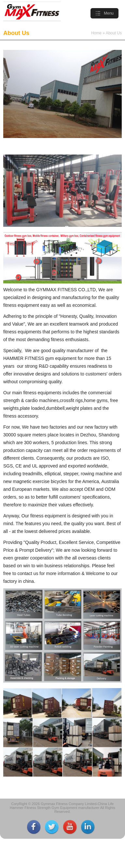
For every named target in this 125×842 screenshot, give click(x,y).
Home (96, 33)
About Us (114, 33)
